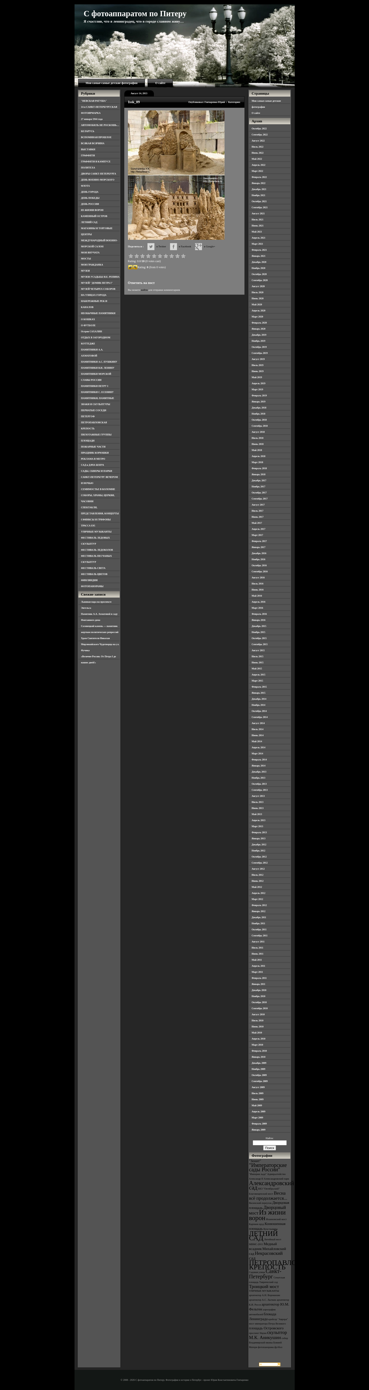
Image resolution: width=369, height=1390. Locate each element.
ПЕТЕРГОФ (88, 416)
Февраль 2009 (259, 1123)
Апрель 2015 (258, 674)
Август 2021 (258, 213)
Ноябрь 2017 (258, 486)
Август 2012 (258, 868)
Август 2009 (258, 1087)
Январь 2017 (259, 547)
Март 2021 (257, 243)
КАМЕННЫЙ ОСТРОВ (94, 216)
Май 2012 (257, 887)
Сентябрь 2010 (260, 1008)
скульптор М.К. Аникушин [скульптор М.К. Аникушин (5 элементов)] (268, 1335)
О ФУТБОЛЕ (88, 325)
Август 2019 (258, 359)
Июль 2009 (258, 1093)
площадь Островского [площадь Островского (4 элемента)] (266, 1328)
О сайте (160, 83)
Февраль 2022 (259, 177)
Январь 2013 (259, 838)
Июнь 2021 (258, 225)
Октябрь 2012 (259, 856)
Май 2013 (257, 814)
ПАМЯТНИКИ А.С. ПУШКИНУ (99, 361)
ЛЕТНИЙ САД (89, 222)
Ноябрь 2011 (258, 923)
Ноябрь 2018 (258, 413)
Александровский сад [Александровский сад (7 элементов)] (271, 1185)
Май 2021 (257, 231)
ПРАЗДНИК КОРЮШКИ (95, 452)
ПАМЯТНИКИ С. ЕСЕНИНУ (97, 392)
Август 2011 (258, 941)
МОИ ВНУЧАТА (90, 252)
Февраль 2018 (259, 468)
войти (144, 289)
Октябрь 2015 (259, 638)
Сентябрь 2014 (260, 717)
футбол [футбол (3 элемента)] (278, 1347)
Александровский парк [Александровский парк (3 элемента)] (276, 1178)
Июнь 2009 (258, 1099)
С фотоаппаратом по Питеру (135, 13)
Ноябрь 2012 (258, 850)
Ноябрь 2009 (258, 1069)
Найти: (269, 1138)
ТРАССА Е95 (88, 525)
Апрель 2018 (258, 456)
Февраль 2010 (259, 1050)
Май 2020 (257, 304)
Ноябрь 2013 (258, 777)
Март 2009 (257, 1117)
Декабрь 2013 (259, 771)
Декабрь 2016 (259, 553)
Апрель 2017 (258, 529)
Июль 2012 (258, 875)
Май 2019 (257, 377)
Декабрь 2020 (259, 262)
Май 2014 (257, 741)
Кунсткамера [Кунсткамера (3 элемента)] (270, 1229)
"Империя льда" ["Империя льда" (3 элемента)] (258, 1174)
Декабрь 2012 (259, 844)
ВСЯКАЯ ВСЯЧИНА (93, 143)
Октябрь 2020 (259, 274)
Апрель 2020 (258, 310)
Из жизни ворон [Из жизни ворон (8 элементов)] (267, 1215)
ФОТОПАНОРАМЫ (92, 586)
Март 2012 (257, 899)
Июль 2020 (258, 292)
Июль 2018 (258, 438)
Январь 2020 (259, 328)
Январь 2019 (259, 401)
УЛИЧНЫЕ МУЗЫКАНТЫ (96, 531)
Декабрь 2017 (259, 480)
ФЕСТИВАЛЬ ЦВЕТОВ (94, 574)
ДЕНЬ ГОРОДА (90, 192)
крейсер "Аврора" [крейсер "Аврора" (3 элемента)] (278, 1319)
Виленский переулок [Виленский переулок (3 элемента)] (260, 1203)
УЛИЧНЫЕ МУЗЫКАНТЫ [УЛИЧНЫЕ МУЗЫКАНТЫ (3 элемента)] (264, 1291)
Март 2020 (257, 316)
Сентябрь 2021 (260, 207)
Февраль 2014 (259, 759)
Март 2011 (257, 972)
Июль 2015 (258, 656)
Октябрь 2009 (259, 1075)
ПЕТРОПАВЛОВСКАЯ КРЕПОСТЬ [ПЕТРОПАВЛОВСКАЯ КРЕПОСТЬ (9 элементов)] (285, 1265)
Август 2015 (258, 650)
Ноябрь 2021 (258, 195)
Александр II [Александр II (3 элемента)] (256, 1178)
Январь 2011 (258, 984)
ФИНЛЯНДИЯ (89, 580)
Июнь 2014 (258, 735)
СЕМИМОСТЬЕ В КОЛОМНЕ (98, 489)
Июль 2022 (258, 146)
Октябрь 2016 (259, 565)
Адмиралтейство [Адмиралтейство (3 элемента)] (276, 1174)
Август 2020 (258, 286)
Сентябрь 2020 (260, 280)
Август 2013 (258, 796)
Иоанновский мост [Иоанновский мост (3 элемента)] (276, 1219)
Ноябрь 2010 (258, 996)
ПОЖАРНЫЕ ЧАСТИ (93, 446)
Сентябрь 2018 (260, 425)
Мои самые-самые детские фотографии (112, 83)
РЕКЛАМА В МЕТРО (93, 459)
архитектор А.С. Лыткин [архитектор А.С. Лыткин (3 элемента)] (262, 1299)
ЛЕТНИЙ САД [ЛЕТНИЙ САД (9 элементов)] (263, 1236)
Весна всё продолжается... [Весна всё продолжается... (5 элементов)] (268, 1195)
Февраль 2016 (259, 614)
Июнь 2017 (258, 517)
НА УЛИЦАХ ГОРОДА (94, 295)
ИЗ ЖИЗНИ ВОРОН (92, 210)
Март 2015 (257, 680)
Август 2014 (258, 723)
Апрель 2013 (258, 820)
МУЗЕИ (85, 270)
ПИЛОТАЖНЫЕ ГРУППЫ (96, 434)
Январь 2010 (259, 1057)
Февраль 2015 (259, 686)
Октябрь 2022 (259, 128)
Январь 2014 (259, 765)
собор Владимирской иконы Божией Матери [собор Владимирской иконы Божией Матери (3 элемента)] (268, 1342)
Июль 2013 (258, 802)
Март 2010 (257, 1044)
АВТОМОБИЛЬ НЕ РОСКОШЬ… (100, 125)
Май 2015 (257, 668)
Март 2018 (257, 462)
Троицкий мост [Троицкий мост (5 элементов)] (264, 1286)
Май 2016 (257, 595)
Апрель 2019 (258, 383)
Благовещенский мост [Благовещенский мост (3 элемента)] (261, 1193)
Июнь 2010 (258, 1026)
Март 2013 (257, 826)
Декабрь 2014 (259, 699)
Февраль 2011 (259, 978)
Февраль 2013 (259, 832)
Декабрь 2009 (259, 1063)
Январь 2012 (259, 911)
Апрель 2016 (258, 601)
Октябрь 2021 (259, 201)
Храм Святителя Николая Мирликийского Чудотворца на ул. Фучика (100, 644)
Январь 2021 (259, 256)
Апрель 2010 (258, 1038)
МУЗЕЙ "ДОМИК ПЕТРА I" (97, 283)
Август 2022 (258, 140)
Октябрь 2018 (259, 419)
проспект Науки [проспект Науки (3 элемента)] (258, 1333)
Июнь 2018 (258, 444)
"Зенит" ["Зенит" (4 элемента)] (255, 1161)
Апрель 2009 (258, 1111)
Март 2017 (257, 535)
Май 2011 (257, 959)
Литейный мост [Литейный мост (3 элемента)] (272, 1239)
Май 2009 (257, 1105)
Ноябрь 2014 (258, 705)
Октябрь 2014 (259, 711)
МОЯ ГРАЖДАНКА (92, 264)
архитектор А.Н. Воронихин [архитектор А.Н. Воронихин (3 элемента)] (264, 1295)
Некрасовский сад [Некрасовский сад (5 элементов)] (266, 1256)
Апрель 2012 (258, 893)
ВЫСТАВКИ (88, 149)
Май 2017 (257, 523)
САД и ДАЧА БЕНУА (92, 465)
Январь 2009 (259, 1129)
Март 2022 (257, 171)
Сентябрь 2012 (260, 862)
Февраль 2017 (259, 541)
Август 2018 (258, 432)
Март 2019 (257, 389)
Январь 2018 (259, 474)
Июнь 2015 (258, 662)
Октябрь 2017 (259, 492)
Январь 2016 (259, 620)
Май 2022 (257, 159)
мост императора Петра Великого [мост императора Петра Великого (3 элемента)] (267, 1323)
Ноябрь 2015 (258, 632)
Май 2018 (257, 450)
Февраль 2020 (259, 322)
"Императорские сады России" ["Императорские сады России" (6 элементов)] (268, 1167)
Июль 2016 (258, 583)
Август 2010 (258, 1014)
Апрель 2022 (258, 165)
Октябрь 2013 (259, 783)
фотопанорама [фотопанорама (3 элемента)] (266, 1347)
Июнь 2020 (258, 298)
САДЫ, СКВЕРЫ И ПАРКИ (96, 471)
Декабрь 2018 (259, 407)
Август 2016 (258, 577)
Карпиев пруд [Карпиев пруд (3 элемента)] (256, 1224)
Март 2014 (257, 753)
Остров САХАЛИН (91, 331)
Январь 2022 (259, 183)
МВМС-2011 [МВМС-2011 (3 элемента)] (256, 1244)
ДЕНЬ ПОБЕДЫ (90, 198)
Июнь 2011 (257, 953)
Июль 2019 (258, 365)
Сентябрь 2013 (260, 790)
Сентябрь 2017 (260, 498)
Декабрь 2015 (259, 626)
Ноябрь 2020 (258, 268)
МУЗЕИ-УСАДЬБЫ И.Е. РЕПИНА (100, 276)
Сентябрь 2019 (260, 353)
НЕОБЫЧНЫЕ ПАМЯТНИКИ (98, 313)
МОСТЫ (86, 258)
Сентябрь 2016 (260, 571)
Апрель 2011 (258, 966)
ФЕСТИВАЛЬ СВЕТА (93, 568)
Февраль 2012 (259, 905)
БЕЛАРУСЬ (87, 131)
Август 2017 (258, 504)
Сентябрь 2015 (260, 644)
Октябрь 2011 (259, 929)
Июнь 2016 (258, 589)
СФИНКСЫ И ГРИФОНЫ (96, 519)
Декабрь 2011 (259, 917)
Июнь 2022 (258, 152)
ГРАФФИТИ (88, 155)
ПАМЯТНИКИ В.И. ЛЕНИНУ (98, 367)
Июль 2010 (258, 1020)
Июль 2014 (258, 729)
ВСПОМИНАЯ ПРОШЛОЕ (96, 137)
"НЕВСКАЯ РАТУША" (94, 101)
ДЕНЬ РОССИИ (90, 204)
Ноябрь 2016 (258, 559)
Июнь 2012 (258, 881)
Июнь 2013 (258, 808)
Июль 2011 (257, 947)
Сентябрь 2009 (260, 1081)
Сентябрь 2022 (260, 134)
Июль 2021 (258, 219)
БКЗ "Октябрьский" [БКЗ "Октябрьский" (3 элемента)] (269, 1188)
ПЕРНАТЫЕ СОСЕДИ (93, 410)
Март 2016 (257, 608)
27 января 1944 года (92, 119)
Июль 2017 (258, 510)
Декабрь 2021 (259, 189)
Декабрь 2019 (259, 334)
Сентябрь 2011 (260, 935)
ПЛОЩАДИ (88, 440)
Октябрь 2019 (259, 347)
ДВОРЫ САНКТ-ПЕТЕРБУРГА (98, 173)
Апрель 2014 (258, 747)
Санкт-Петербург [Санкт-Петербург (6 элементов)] (265, 1274)
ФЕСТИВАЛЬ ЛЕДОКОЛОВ (97, 550)
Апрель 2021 (258, 237)
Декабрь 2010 (259, 990)
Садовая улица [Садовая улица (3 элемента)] (257, 1272)
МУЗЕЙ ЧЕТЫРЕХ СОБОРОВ (98, 289)
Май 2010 (257, 1032)
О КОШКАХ (88, 319)
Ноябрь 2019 (258, 341)
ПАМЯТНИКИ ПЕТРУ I (94, 386)
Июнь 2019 (258, 371)
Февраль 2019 (259, 395)
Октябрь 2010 (259, 1002)
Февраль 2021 (259, 250)
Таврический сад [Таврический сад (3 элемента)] (268, 1282)
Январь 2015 (259, 692)
